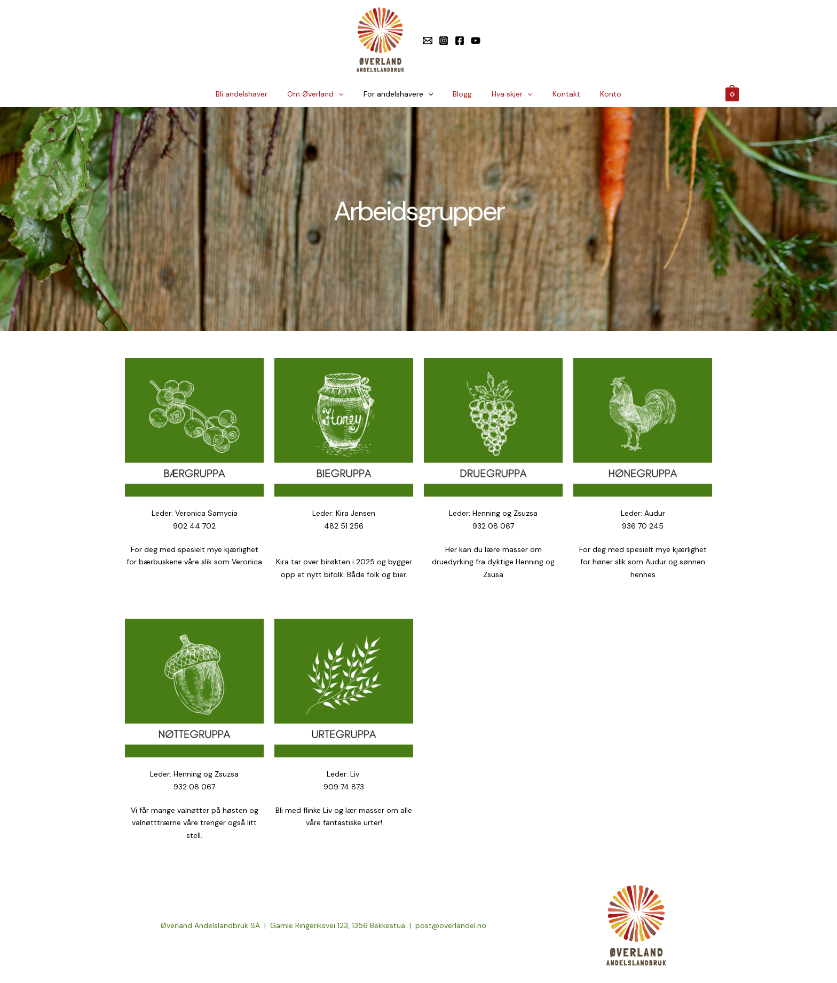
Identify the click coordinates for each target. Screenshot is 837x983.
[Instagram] (443, 40)
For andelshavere (403, 94)
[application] (348, 94)
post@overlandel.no (450, 925)
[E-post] (427, 40)
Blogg (462, 94)
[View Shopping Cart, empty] (732, 94)
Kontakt (557, 94)
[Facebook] (459, 40)
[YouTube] (475, 40)
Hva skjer (507, 94)
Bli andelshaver (256, 94)
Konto (596, 94)
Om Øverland (325, 94)
